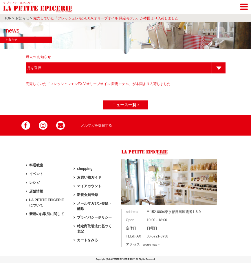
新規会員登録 (87, 195)
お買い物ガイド (89, 177)
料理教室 (36, 165)
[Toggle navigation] (244, 6)
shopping (85, 169)
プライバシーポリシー (94, 217)
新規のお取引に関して (46, 214)
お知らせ (22, 18)
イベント (36, 174)
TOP (7, 18)
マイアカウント (89, 186)
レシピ (34, 183)
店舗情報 (36, 191)
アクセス (143, 244)
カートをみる (87, 240)
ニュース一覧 (125, 104)
